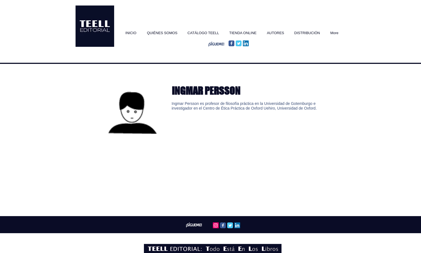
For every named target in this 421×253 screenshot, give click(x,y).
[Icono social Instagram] (216, 225)
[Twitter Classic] (239, 43)
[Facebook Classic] (231, 43)
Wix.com (239, 237)
